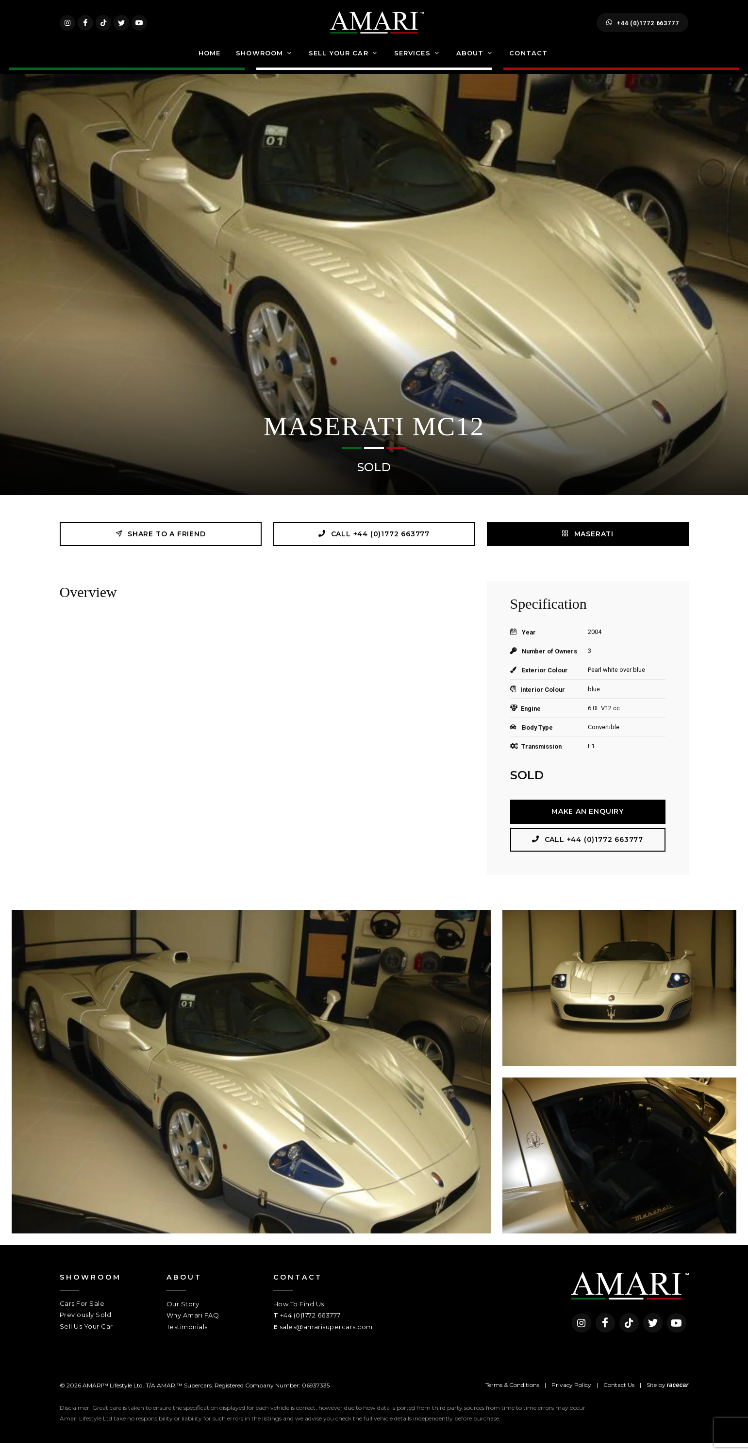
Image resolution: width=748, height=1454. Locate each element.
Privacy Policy (571, 1396)
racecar (678, 1396)
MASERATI (588, 544)
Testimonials (187, 1338)
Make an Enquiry (587, 822)
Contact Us (618, 1396)
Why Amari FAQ (192, 1326)
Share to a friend (160, 544)
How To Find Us (298, 1315)
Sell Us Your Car (86, 1337)
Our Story (182, 1315)
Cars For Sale (82, 1314)
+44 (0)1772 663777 (642, 28)
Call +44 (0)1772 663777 (374, 544)
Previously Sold (86, 1326)
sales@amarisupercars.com (326, 1338)
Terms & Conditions (512, 1396)
